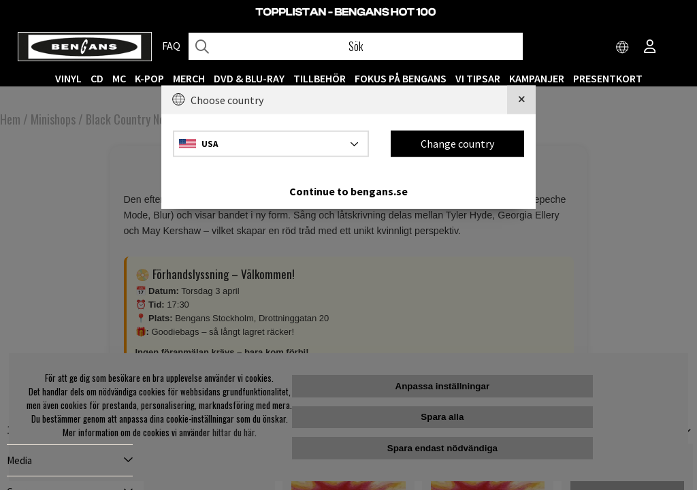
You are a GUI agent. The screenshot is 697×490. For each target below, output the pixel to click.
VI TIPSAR (477, 78)
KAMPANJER (536, 78)
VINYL (68, 78)
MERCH (189, 78)
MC (119, 78)
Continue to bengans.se (348, 190)
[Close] (521, 100)
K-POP (149, 78)
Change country (457, 143)
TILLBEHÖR (319, 78)
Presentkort (608, 78)
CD (97, 78)
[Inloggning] (650, 47)
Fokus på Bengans (401, 78)
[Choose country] (623, 47)
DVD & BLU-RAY (249, 78)
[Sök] (356, 46)
